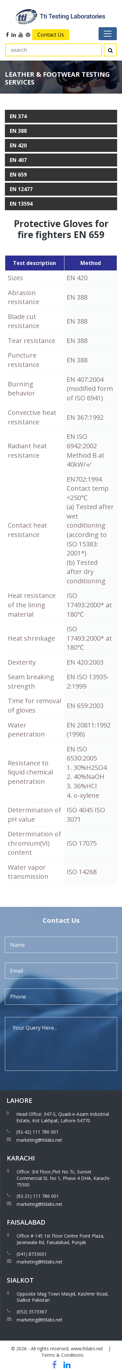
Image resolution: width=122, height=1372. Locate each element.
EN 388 (18, 130)
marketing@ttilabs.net (39, 1140)
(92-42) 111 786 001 (37, 1132)
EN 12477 (21, 189)
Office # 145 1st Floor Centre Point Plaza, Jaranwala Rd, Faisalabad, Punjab (60, 1239)
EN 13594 (21, 203)
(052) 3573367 (32, 1312)
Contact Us (50, 34)
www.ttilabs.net (87, 1348)
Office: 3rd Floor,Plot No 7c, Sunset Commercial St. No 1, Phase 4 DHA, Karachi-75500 (64, 1178)
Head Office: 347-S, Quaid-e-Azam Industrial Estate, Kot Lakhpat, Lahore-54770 (62, 1117)
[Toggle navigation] (108, 33)
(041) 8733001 (32, 1254)
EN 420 (18, 145)
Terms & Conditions (62, 1355)
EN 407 (18, 160)
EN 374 (18, 116)
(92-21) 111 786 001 (38, 1196)
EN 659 (18, 174)
